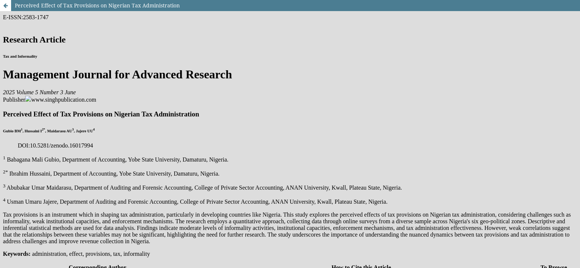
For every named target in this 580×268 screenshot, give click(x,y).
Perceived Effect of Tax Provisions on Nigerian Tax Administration (97, 5)
